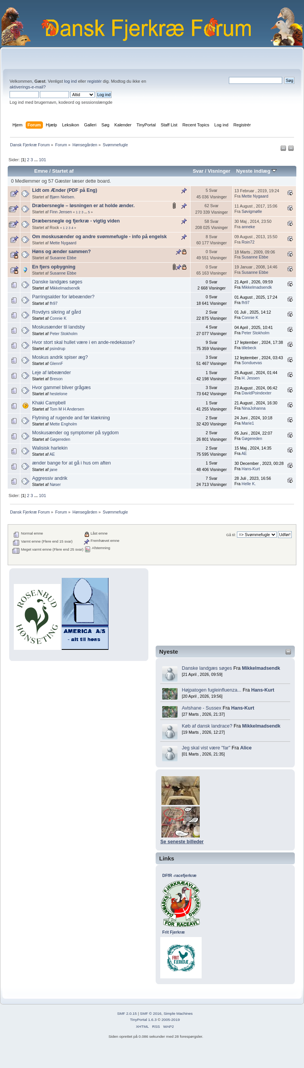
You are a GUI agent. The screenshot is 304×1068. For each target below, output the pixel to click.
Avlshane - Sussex (201, 708)
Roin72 (248, 242)
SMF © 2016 (150, 1013)
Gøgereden (60, 439)
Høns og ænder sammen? (61, 251)
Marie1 (248, 423)
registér (94, 81)
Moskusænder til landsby (58, 327)
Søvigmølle (252, 211)
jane (54, 469)
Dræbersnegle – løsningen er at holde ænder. (83, 205)
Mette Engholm (63, 424)
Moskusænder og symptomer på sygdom (75, 432)
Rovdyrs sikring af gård (56, 312)
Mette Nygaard (255, 196)
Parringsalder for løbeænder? (63, 296)
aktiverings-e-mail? (28, 87)
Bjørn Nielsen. (63, 197)
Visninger (219, 171)
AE (52, 454)
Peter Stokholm (63, 333)
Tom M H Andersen (66, 409)
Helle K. (249, 483)
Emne (41, 171)
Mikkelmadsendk (261, 668)
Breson (56, 378)
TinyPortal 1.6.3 (143, 1019)
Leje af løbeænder (51, 372)
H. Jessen (251, 378)
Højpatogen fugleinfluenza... (211, 690)
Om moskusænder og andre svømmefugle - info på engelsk (99, 236)
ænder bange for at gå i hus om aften (71, 463)
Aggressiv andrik (49, 478)
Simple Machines (178, 1013)
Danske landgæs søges (207, 668)
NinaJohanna (253, 408)
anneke (248, 226)
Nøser (55, 484)
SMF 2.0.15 (127, 1013)
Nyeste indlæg (256, 171)
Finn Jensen (61, 211)
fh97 (54, 303)
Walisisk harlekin (49, 448)
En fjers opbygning (54, 267)
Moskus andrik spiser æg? (60, 357)
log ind (70, 81)
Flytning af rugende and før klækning (71, 417)
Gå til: (231, 535)
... (36, 159)
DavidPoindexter (256, 393)
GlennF (56, 363)
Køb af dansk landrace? (207, 726)
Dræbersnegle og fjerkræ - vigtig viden (76, 221)
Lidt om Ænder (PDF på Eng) (64, 190)
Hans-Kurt (262, 690)
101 (42, 159)
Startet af (63, 171)
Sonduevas (252, 362)
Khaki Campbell (49, 403)
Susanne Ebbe (63, 257)
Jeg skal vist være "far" (206, 748)
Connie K (58, 318)
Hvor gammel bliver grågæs (61, 387)
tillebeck (249, 347)
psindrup (58, 348)
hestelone (58, 393)
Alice (246, 748)
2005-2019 (170, 1019)
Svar (198, 171)
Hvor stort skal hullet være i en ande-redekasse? (83, 342)
